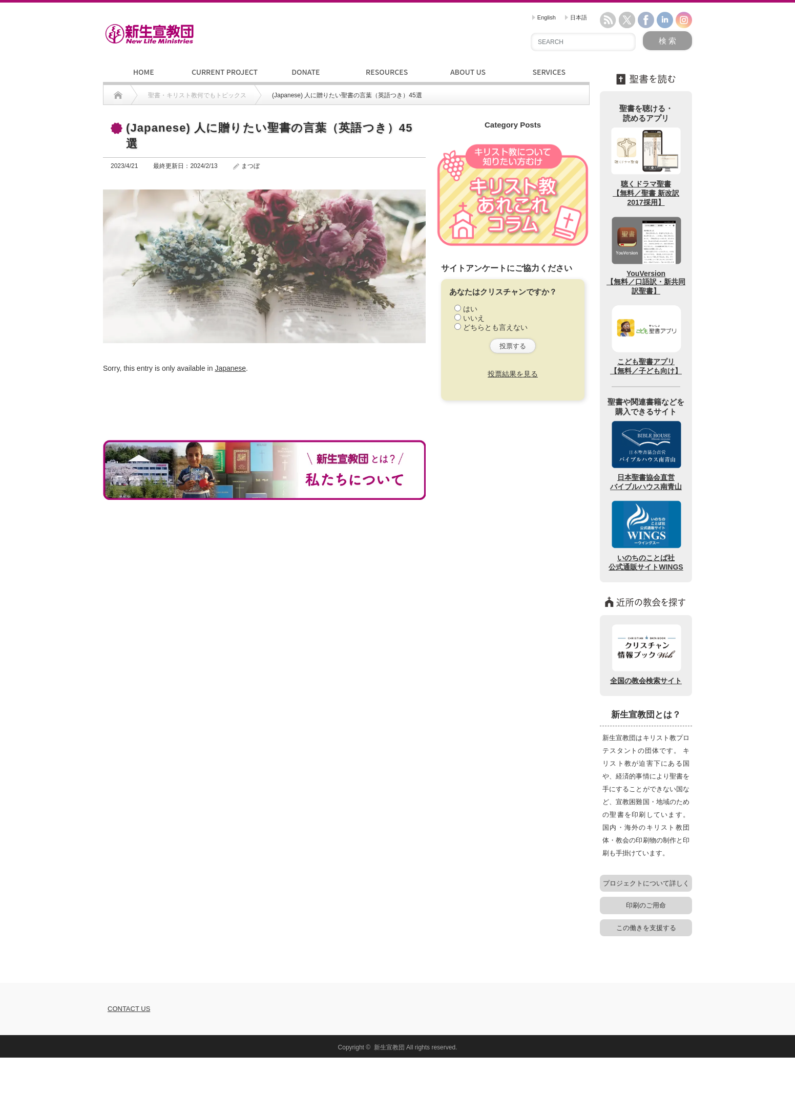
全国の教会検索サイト (646, 654)
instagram (684, 20)
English (544, 17)
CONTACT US (129, 1009)
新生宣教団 (389, 1047)
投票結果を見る (513, 374)
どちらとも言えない (495, 327)
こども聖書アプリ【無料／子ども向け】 (646, 339)
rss (608, 20)
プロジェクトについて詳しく (646, 883)
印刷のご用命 (646, 905)
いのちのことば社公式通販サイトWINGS (646, 535)
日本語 (576, 17)
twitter (627, 20)
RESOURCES (387, 72)
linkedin (665, 20)
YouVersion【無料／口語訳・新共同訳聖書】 (645, 255)
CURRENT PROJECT (225, 72)
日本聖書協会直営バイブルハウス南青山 (646, 455)
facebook (646, 20)
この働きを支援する (646, 928)
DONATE (305, 72)
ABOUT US (468, 72)
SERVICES (549, 72)
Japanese (230, 368)
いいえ (474, 318)
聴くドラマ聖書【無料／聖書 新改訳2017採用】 (646, 166)
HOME (143, 72)
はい (470, 309)
